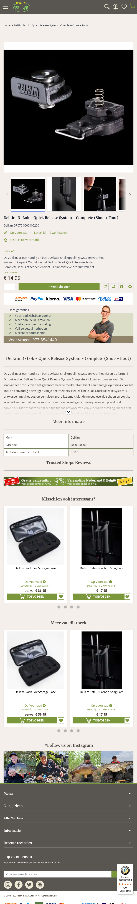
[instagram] (20, 767)
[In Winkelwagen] (32, 597)
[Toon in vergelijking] (113, 286)
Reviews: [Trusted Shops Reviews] (9, 251)
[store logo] (22, 6)
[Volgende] (129, 194)
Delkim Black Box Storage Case (35, 568)
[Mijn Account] (115, 7)
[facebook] (121, 286)
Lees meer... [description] (12, 272)
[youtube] (40, 884)
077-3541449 (44, 339)
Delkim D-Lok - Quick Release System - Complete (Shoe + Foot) (51, 25)
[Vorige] (7, 767)
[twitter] (130, 286)
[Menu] (131, 866)
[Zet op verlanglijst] (105, 286)
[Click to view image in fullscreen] (68, 107)
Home (7, 25)
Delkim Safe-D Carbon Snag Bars (101, 568)
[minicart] (133, 7)
